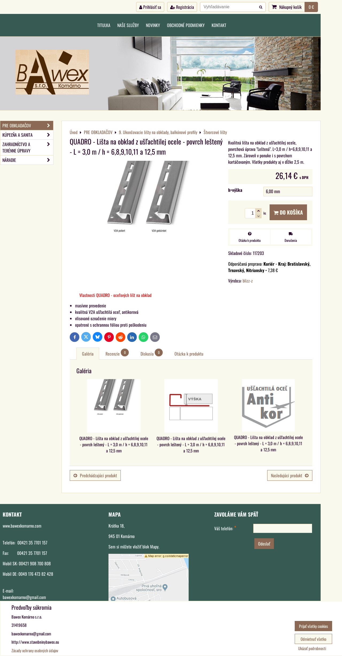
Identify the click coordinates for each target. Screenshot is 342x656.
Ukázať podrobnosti (312, 648)
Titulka (103, 25)
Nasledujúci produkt (290, 475)
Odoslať (264, 543)
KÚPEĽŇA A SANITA (27, 134)
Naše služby (128, 25)
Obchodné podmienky (186, 25)
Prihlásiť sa (150, 7)
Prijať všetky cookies (313, 626)
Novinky (153, 25)
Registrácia (182, 7)
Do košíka (288, 212)
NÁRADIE (27, 160)
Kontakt (219, 25)
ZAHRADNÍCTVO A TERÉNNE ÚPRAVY (27, 147)
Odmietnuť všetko (313, 639)
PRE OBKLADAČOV (27, 125)
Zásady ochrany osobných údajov (34, 650)
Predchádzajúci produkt (95, 475)
